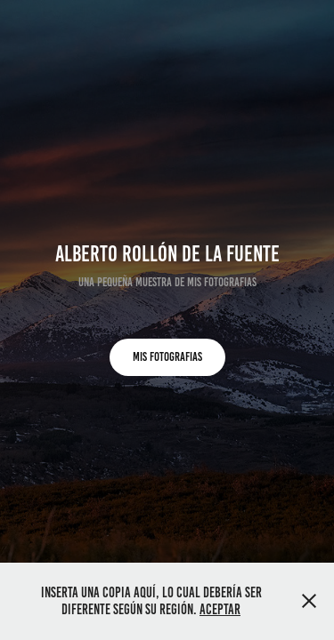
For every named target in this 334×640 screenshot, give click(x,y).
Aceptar (220, 609)
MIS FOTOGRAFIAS (167, 357)
